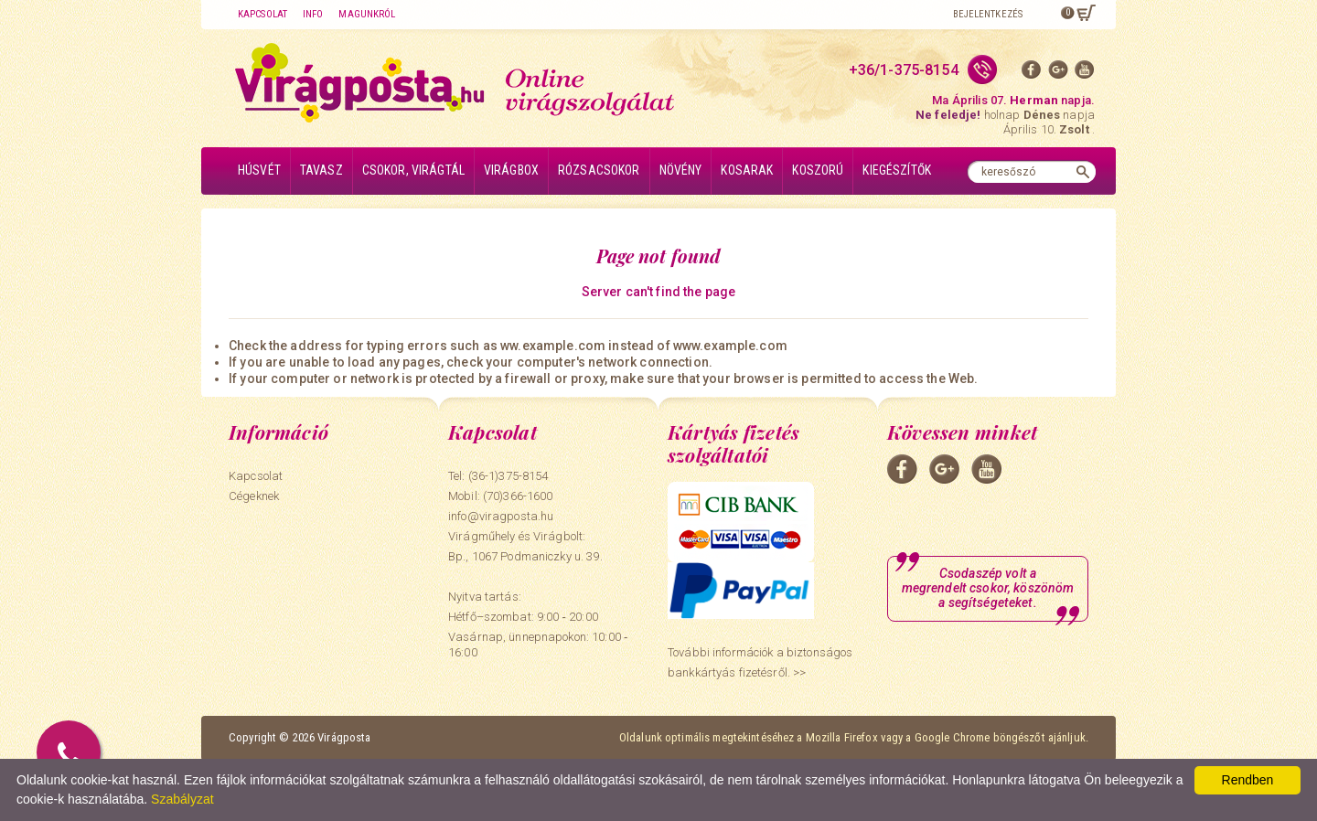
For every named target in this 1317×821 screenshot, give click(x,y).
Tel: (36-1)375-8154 (498, 476)
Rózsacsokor (599, 170)
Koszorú (817, 170)
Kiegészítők (896, 170)
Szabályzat (182, 799)
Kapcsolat (262, 14)
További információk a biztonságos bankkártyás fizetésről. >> (760, 662)
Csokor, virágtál (413, 170)
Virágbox (511, 170)
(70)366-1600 (518, 496)
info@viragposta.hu (500, 516)
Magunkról (366, 14)
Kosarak (747, 170)
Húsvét (259, 170)
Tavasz (321, 170)
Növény (680, 170)
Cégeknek (254, 496)
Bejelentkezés (988, 14)
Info (313, 14)
